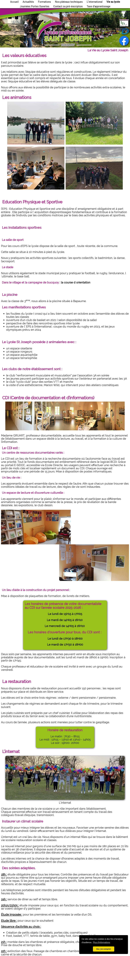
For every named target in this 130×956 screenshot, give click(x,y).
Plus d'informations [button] (101, 942)
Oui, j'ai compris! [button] (103, 949)
